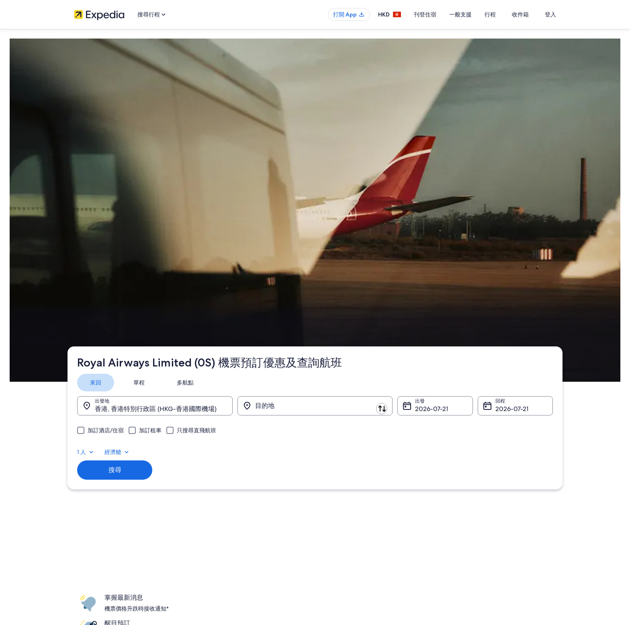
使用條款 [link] (332, 458)
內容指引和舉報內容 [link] (344, 496)
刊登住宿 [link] (83, 458)
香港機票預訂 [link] (212, 483)
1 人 (492, 117)
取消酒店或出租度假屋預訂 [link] (476, 458)
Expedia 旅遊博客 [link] (217, 522)
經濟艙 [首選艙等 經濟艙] (524, 117)
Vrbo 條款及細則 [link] (341, 483)
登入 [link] (434, 312)
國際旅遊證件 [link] (462, 496)
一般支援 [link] (457, 432)
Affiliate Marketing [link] (94, 496)
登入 (550, 14)
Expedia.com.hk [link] (96, 251)
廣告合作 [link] (83, 483)
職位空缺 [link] (83, 445)
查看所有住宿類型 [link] (217, 509)
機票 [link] (126, 251)
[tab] (102, 117)
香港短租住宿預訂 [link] (217, 458)
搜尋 (120, 191)
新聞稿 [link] (81, 509)
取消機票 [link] (457, 445)
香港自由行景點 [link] (215, 432)
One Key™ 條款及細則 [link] (346, 471)
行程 (507, 14)
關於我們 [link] (83, 432)
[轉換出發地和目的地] (238, 140)
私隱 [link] (328, 432)
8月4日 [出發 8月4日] (423, 143)
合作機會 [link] (83, 471)
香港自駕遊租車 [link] (215, 496)
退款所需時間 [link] (462, 471)
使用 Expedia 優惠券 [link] (470, 483)
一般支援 (477, 14)
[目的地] (315, 140)
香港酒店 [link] (208, 445)
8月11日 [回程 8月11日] (501, 143)
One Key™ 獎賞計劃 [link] (219, 535)
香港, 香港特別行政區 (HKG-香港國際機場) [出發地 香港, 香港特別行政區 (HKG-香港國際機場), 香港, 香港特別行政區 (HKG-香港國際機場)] (162, 143)
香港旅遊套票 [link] (212, 471)
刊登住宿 (442, 14)
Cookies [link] (331, 445)
